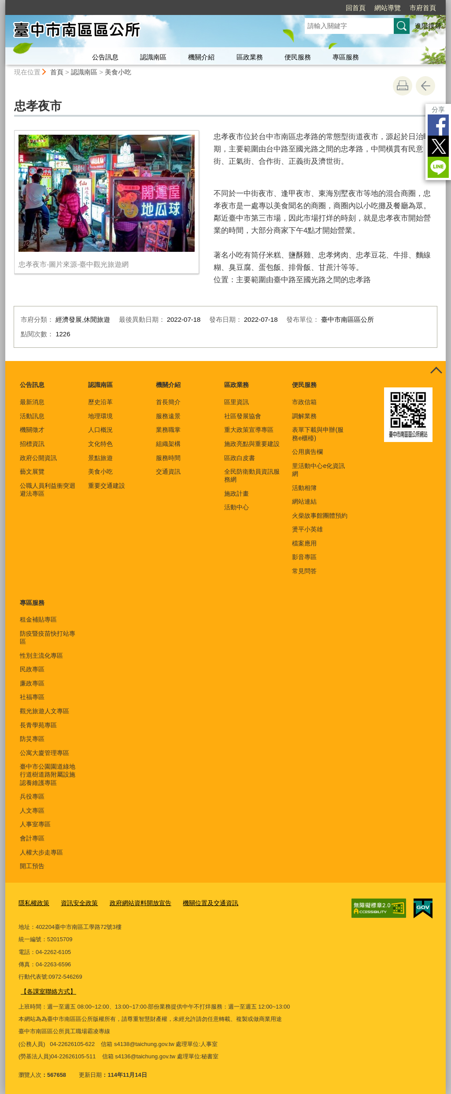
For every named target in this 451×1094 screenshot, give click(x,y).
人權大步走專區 (41, 852)
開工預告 (32, 865)
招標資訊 (32, 443)
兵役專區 (32, 796)
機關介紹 (201, 57)
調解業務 (304, 416)
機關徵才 (32, 429)
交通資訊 (168, 471)
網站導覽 (387, 7)
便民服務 (298, 57)
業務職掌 (168, 429)
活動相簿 (304, 487)
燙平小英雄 (307, 529)
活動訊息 (32, 416)
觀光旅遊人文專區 (44, 711)
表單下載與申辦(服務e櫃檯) (318, 433)
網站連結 (304, 501)
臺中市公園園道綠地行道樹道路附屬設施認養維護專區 (47, 774)
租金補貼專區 (38, 619)
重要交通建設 (106, 485)
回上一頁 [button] (425, 86)
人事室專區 (35, 824)
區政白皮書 (239, 457)
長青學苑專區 (38, 725)
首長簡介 (168, 401)
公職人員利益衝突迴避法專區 (47, 489)
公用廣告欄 (307, 451)
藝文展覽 (32, 471)
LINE (438, 167)
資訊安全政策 (76, 902)
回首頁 (356, 7)
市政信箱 (304, 401)
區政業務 (250, 57)
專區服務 (346, 57)
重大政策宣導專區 (249, 429)
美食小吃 (118, 72)
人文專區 (32, 810)
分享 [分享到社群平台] (438, 109)
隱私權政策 (32, 902)
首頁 (56, 72)
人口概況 (100, 429)
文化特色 (100, 443)
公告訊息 (105, 57)
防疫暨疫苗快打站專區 (47, 637)
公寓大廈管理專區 (44, 752)
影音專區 (304, 556)
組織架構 (168, 443)
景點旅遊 (100, 457)
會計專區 (32, 838)
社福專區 (32, 696)
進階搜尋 (428, 25)
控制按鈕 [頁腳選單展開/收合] (436, 370)
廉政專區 (32, 683)
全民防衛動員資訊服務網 (252, 475)
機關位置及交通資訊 (199, 902)
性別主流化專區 (41, 655)
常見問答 (304, 571)
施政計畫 (236, 493)
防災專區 (32, 738)
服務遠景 (168, 416)
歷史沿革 (100, 401)
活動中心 (236, 507)
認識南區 (153, 57)
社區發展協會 (242, 416)
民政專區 (32, 669)
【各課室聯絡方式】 (46, 989)
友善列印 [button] (402, 86)
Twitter (438, 146)
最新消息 (32, 401)
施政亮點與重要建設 (252, 443)
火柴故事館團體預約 (319, 515)
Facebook (438, 125)
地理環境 (100, 416)
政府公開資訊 (38, 457)
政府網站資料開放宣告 (133, 902)
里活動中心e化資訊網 (318, 469)
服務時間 (168, 457)
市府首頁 (423, 7)
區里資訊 (236, 401)
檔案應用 (304, 543)
